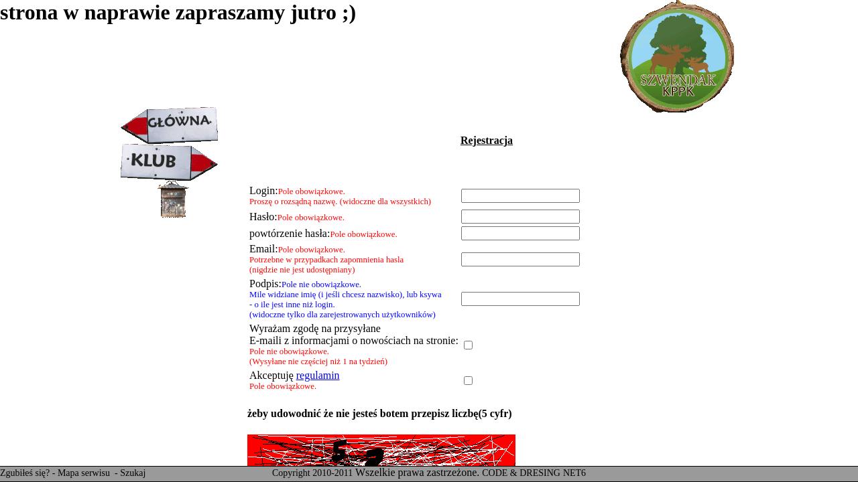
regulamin (318, 375)
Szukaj (132, 473)
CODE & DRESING (521, 473)
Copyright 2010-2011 (312, 473)
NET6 (574, 473)
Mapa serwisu (85, 473)
